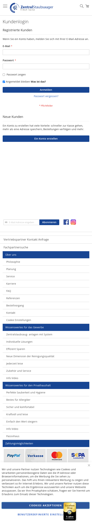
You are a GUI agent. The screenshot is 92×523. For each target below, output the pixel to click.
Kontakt (10, 312)
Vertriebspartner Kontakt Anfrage (26, 239)
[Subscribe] (49, 222)
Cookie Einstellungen (18, 320)
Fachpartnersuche (16, 247)
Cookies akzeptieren (45, 505)
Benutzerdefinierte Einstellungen (45, 514)
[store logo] (31, 7)
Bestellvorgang (15, 305)
